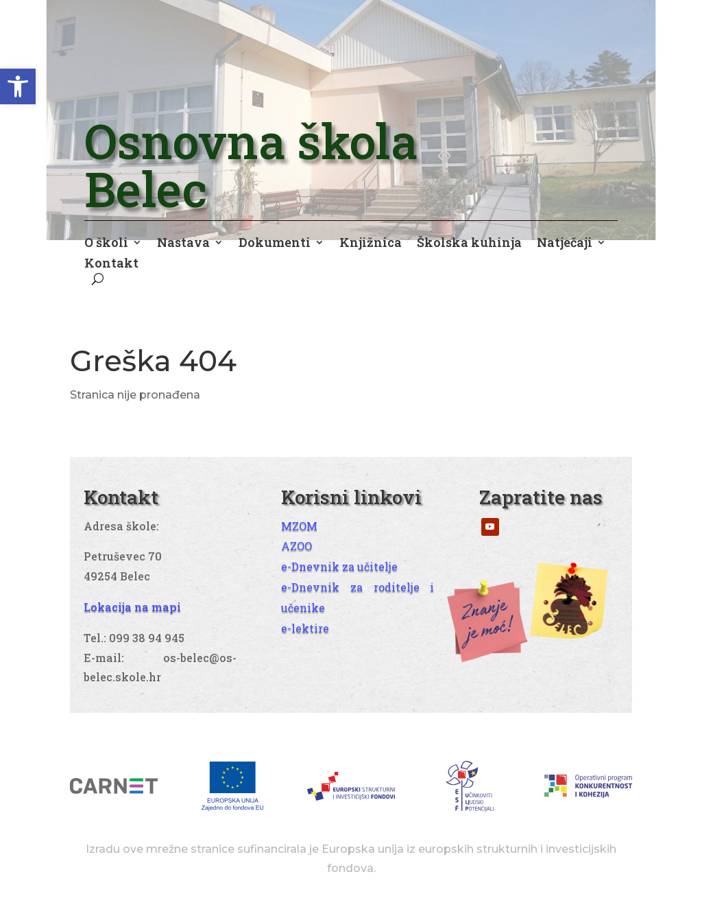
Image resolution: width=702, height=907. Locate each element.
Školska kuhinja (469, 243)
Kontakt (111, 264)
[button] (18, 86)
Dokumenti (275, 243)
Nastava (183, 243)
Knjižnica (370, 243)
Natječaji (564, 243)
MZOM (299, 526)
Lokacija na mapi (132, 607)
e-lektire (305, 628)
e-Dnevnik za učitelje (339, 566)
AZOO (296, 546)
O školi (106, 243)
